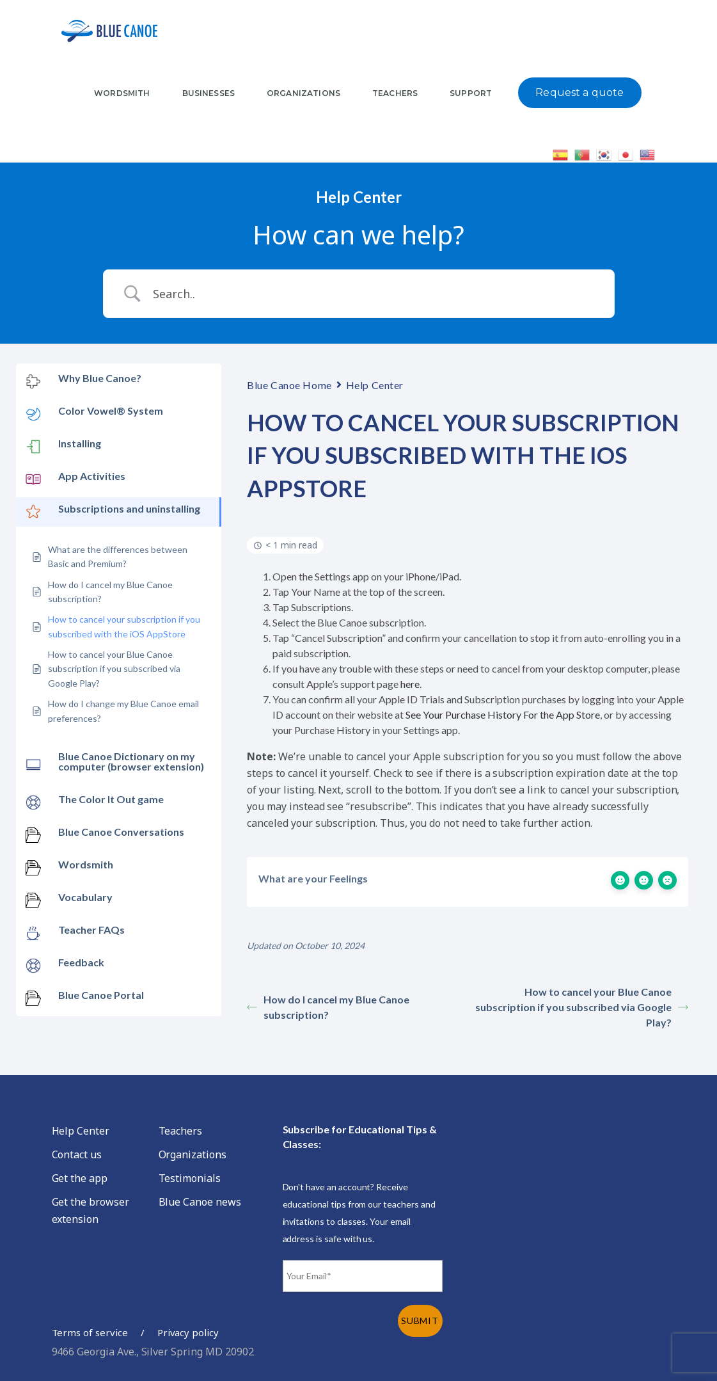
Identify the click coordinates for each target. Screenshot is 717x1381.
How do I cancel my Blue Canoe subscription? (328, 1007)
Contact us (77, 1154)
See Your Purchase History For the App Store (503, 714)
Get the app (79, 1178)
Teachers (181, 1131)
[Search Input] (374, 294)
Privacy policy (188, 1332)
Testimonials (190, 1178)
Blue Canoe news (200, 1202)
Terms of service (90, 1332)
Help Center (375, 385)
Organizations (192, 1154)
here (410, 684)
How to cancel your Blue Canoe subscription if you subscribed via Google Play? (581, 1007)
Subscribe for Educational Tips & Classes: (360, 1136)
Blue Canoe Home (289, 385)
